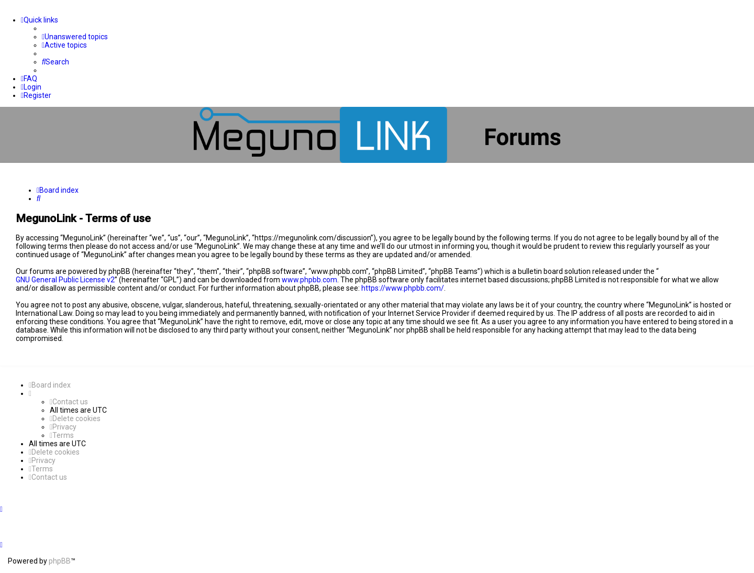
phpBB (60, 561)
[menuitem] (75, 36)
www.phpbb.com (309, 280)
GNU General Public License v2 (65, 280)
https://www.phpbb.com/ (402, 288)
